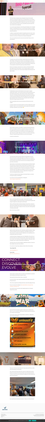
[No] (43, 420)
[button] (44, 1)
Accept (30, 420)
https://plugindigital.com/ (14, 250)
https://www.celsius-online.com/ (15, 253)
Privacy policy (34, 420)
